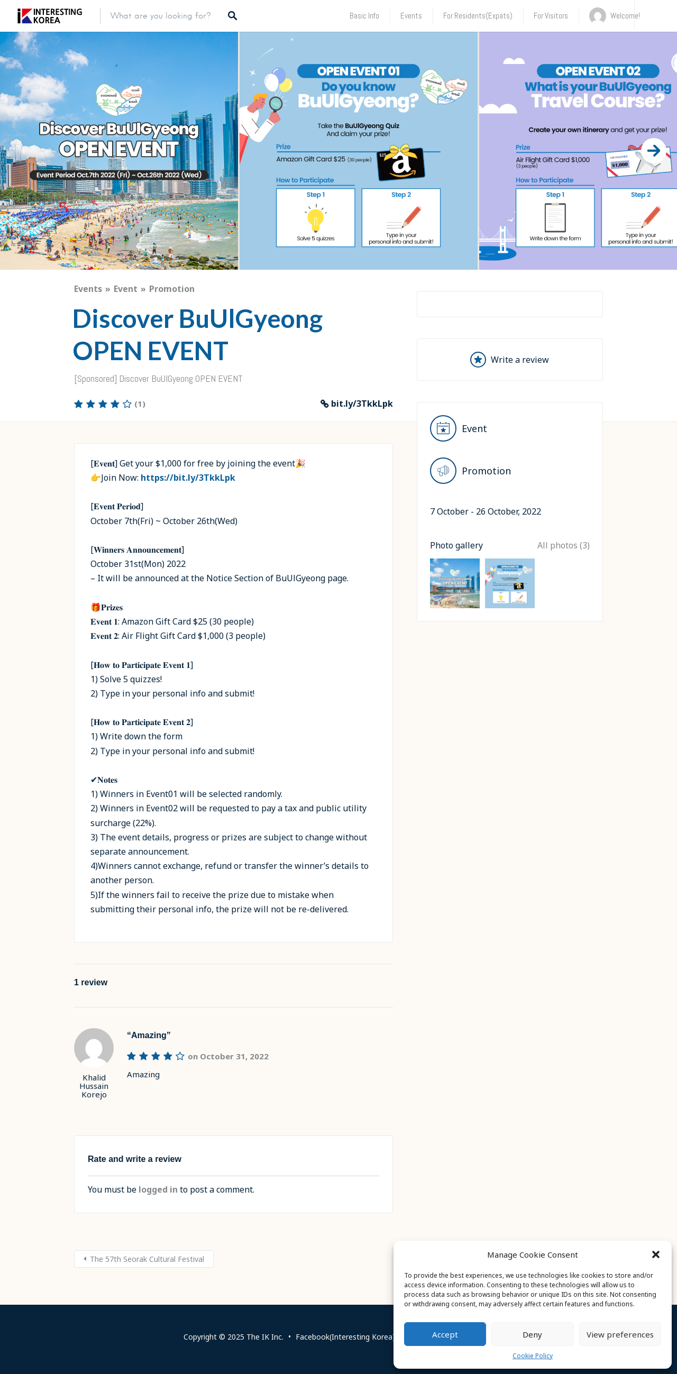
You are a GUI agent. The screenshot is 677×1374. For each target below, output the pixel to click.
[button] (656, 1254)
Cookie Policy (533, 1355)
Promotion (172, 289)
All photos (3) (563, 674)
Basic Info (364, 16)
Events (411, 16)
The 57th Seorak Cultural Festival (147, 1259)
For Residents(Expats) (478, 16)
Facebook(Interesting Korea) (345, 1337)
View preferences (620, 1334)
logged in (158, 1189)
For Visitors (551, 16)
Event (126, 289)
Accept (445, 1334)
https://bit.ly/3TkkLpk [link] (188, 477)
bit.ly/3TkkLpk (362, 403)
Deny (532, 1334)
